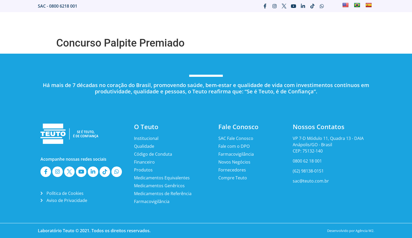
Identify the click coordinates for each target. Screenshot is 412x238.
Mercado (207, 23)
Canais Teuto (343, 23)
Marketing (258, 23)
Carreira (283, 23)
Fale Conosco (310, 23)
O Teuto (184, 23)
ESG (366, 23)
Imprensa (231, 23)
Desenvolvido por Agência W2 (350, 230)
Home (163, 23)
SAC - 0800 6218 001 (57, 6)
